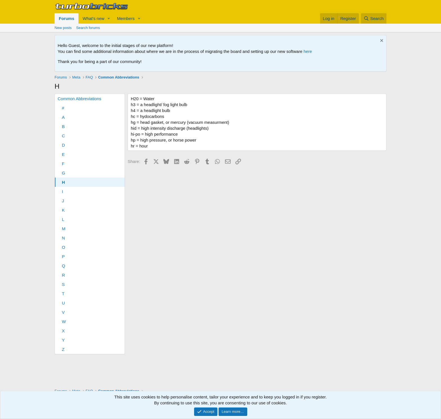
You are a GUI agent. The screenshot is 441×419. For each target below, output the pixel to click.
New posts (63, 28)
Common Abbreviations (79, 98)
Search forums (88, 28)
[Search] (373, 18)
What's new (93, 18)
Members (126, 18)
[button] (109, 18)
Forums (66, 18)
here (307, 51)
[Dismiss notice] (381, 41)
